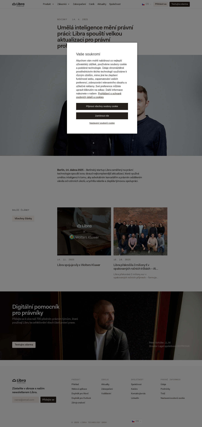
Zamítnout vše (102, 116)
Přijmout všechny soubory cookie (102, 106)
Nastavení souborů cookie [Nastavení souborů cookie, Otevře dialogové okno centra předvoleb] (102, 123)
